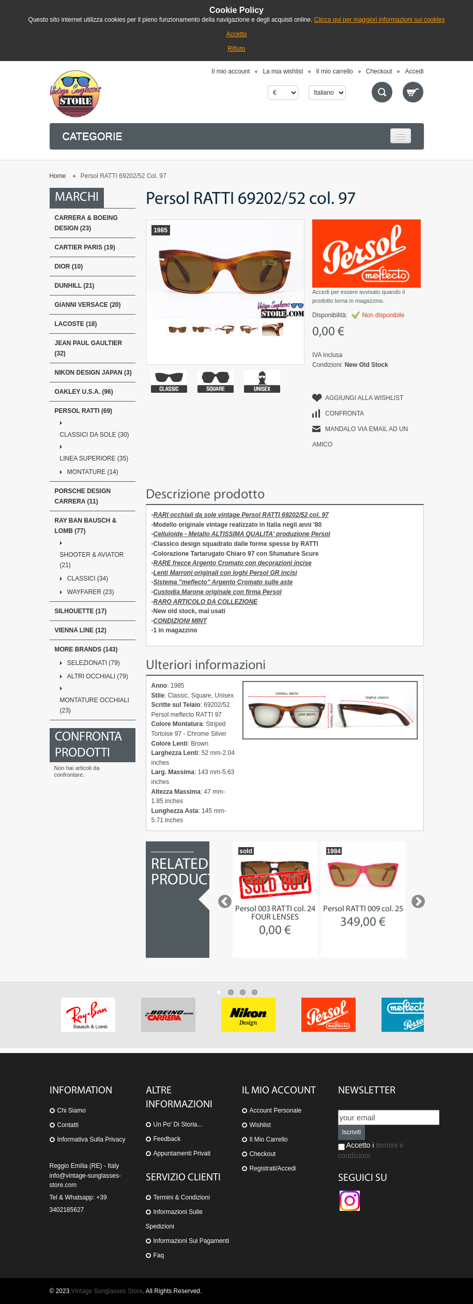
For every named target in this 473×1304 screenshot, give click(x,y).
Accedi (414, 71)
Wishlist (260, 1125)
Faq (159, 1255)
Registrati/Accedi (273, 1168)
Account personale (276, 1110)
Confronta (344, 413)
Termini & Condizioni (182, 1197)
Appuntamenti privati (182, 1153)
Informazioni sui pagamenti (192, 1240)
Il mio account (230, 71)
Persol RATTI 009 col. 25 (363, 909)
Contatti (68, 1125)
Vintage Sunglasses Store (107, 1291)
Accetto (236, 34)
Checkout (379, 71)
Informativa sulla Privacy (91, 1139)
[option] (275, 899)
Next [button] (415, 899)
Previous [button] (222, 899)
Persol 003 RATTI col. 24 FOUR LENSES (275, 913)
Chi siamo (71, 1110)
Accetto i (371, 1150)
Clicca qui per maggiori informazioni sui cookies (379, 19)
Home (58, 176)
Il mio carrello (334, 71)
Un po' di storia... (178, 1124)
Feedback (167, 1139)
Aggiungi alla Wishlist (364, 398)
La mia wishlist (283, 71)
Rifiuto (236, 48)
